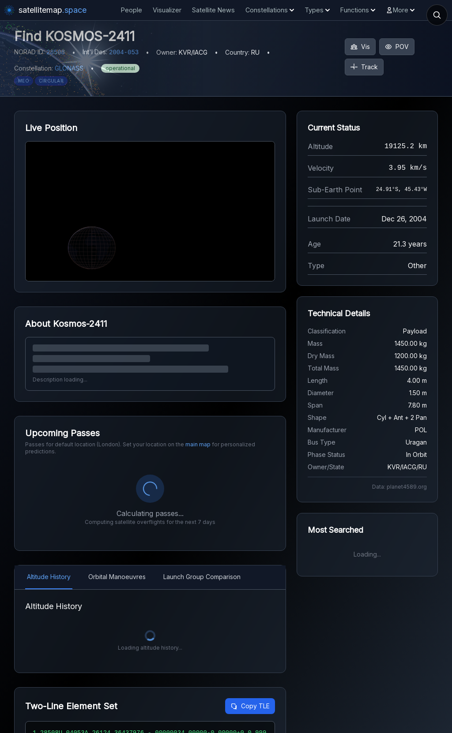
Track (364, 67)
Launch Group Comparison (202, 576)
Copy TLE (250, 706)
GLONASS (69, 68)
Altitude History (49, 576)
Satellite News (213, 10)
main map (198, 444)
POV (397, 46)
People (131, 10)
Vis (360, 46)
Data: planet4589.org (399, 486)
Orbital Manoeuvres (117, 576)
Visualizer (167, 10)
